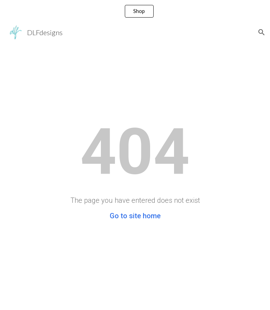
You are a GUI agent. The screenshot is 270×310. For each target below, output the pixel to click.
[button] (261, 32)
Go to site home (135, 216)
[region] (135, 11)
